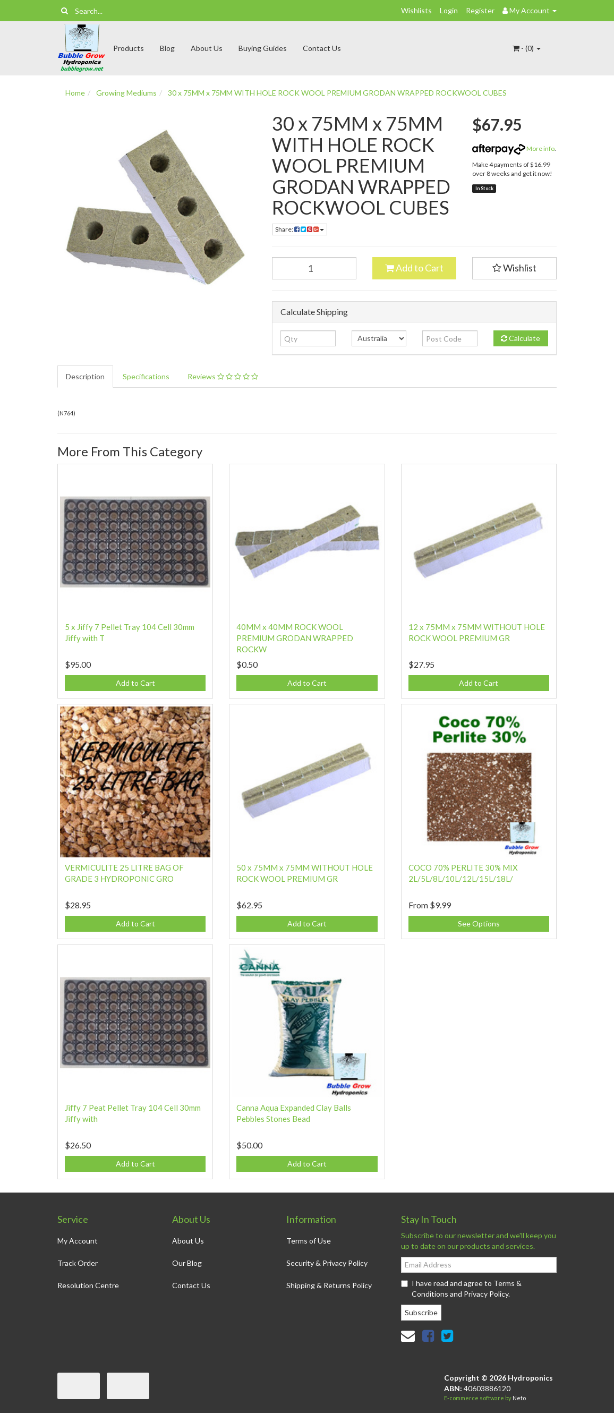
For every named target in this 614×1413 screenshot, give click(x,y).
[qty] (307, 338)
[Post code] (449, 338)
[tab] (85, 376)
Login (449, 10)
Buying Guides (262, 48)
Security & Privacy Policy (327, 1262)
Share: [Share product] (299, 229)
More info (513, 148)
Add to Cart (414, 268)
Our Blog (187, 1262)
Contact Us (322, 48)
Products (128, 48)
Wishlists (416, 10)
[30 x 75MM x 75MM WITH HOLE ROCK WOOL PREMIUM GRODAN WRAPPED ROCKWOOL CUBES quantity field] (314, 268)
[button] (514, 268)
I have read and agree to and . (461, 1288)
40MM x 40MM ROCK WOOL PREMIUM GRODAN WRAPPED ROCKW (294, 638)
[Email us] (408, 1335)
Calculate (520, 338)
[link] (428, 1335)
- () (527, 48)
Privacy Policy (486, 1293)
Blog (167, 48)
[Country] (379, 338)
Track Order (77, 1262)
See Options (479, 923)
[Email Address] (479, 1265)
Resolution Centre (88, 1285)
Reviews (222, 376)
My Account (77, 1240)
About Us (207, 48)
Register (480, 10)
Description (85, 376)
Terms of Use (308, 1240)
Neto (519, 1397)
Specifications (146, 376)
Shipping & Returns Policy (329, 1285)
